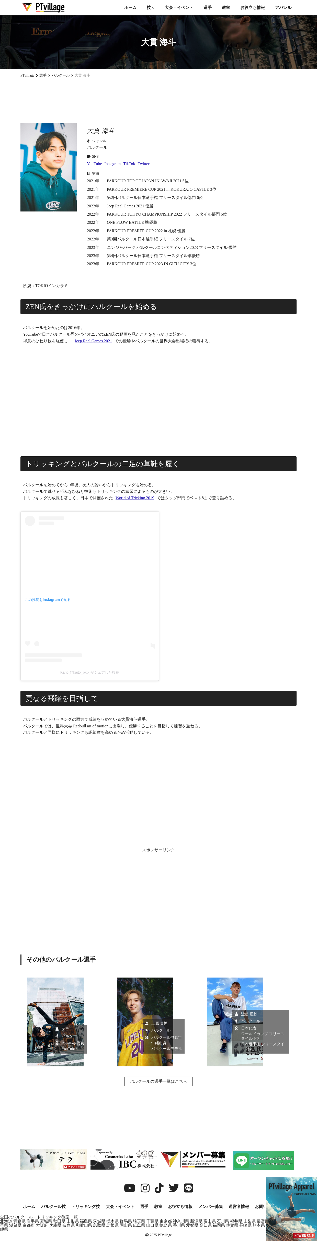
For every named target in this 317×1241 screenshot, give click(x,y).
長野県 (263, 1221)
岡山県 (126, 1225)
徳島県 (166, 1225)
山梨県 (249, 1221)
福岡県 (219, 1225)
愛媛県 (192, 1225)
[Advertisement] (158, 100)
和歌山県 (84, 1225)
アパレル (283, 7)
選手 (207, 7)
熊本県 (259, 1225)
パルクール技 (53, 1206)
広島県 (139, 1225)
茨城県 (99, 1221)
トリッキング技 (85, 1206)
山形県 (72, 1221)
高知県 (205, 1225)
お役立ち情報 (252, 7)
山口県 (152, 1225)
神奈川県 (181, 1221)
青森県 (19, 1221)
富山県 (209, 1221)
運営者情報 (239, 1206)
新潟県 (196, 1221)
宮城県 (46, 1221)
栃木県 (112, 1221)
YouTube (94, 164)
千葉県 (152, 1221)
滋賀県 (15, 1225)
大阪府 (42, 1225)
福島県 (86, 1221)
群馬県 (126, 1221)
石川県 (223, 1221)
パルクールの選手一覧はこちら (158, 1081)
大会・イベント (179, 7)
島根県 (112, 1225)
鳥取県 (99, 1225)
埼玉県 (139, 1221)
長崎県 (245, 1225)
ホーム (130, 7)
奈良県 (68, 1225)
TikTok (129, 164)
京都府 (28, 1225)
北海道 (6, 1221)
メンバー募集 (210, 1206)
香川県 (179, 1225)
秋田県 (59, 1221)
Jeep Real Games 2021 (93, 341)
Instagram (112, 164)
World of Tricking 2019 (135, 498)
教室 (226, 7)
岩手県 (33, 1221)
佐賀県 (232, 1225)
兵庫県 (55, 1225)
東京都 (166, 1221)
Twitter (144, 164)
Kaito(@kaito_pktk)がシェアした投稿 (89, 672)
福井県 (236, 1221)
